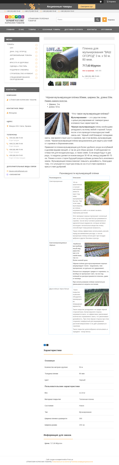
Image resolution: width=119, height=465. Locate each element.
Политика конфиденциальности (82, 462)
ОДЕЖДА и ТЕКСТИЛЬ (18, 66)
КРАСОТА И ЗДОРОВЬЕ (19, 62)
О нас (21, 29)
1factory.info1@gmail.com (18, 171)
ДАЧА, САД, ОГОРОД (18, 51)
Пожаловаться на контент (61, 462)
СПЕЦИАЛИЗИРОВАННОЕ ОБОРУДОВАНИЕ (20, 78)
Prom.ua (70, 459)
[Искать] (97, 19)
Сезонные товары (51, 29)
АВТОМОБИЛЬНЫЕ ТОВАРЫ (21, 55)
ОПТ (11, 48)
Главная (10, 29)
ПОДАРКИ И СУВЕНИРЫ (19, 70)
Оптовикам (106, 29)
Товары (32, 29)
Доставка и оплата (73, 29)
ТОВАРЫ (10, 44)
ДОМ (12, 59)
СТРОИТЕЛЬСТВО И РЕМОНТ (21, 73)
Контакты (92, 29)
